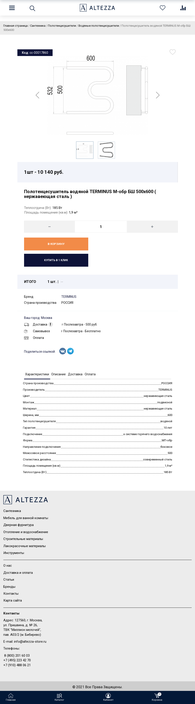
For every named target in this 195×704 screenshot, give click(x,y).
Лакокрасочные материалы (24, 546)
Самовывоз (37, 331)
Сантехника (12, 511)
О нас (7, 566)
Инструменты (13, 553)
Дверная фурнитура (18, 525)
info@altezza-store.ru (30, 642)
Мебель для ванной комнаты (25, 518)
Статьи (8, 580)
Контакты (10, 594)
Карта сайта (12, 600)
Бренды (9, 587)
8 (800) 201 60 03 (17, 656)
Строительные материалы (23, 539)
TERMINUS (68, 296)
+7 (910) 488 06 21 (17, 665)
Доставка (35, 324)
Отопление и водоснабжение (25, 532)
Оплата (34, 338)
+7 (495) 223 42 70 (17, 660)
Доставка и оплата (18, 573)
